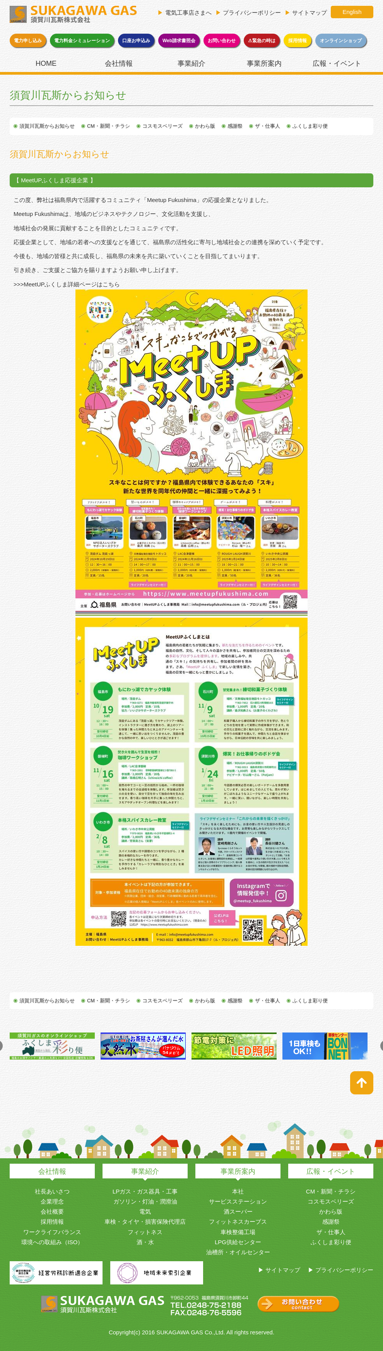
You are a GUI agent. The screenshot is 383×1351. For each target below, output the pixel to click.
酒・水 (145, 1242)
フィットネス (145, 1232)
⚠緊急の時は (261, 40)
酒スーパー (238, 1211)
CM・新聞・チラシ (108, 126)
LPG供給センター (238, 1242)
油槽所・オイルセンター (238, 1252)
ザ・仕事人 (267, 126)
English (351, 12)
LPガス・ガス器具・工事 (145, 1191)
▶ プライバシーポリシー (340, 1270)
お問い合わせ (222, 40)
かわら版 (205, 126)
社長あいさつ (52, 1191)
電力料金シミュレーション (82, 40)
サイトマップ (309, 12)
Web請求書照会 (178, 40)
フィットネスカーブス (238, 1221)
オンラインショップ (341, 40)
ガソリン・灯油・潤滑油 (145, 1201)
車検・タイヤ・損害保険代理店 (145, 1221)
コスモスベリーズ (162, 126)
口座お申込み (136, 40)
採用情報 (297, 40)
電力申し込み (28, 40)
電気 (145, 1211)
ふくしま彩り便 (310, 126)
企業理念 (52, 1201)
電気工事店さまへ (188, 12)
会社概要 (52, 1211)
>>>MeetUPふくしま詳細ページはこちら (67, 284)
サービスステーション (238, 1201)
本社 (238, 1191)
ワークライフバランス (52, 1232)
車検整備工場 (238, 1232)
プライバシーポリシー (252, 12)
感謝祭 (235, 126)
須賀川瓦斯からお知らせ (47, 126)
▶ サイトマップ (279, 1270)
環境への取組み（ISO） (52, 1242)
